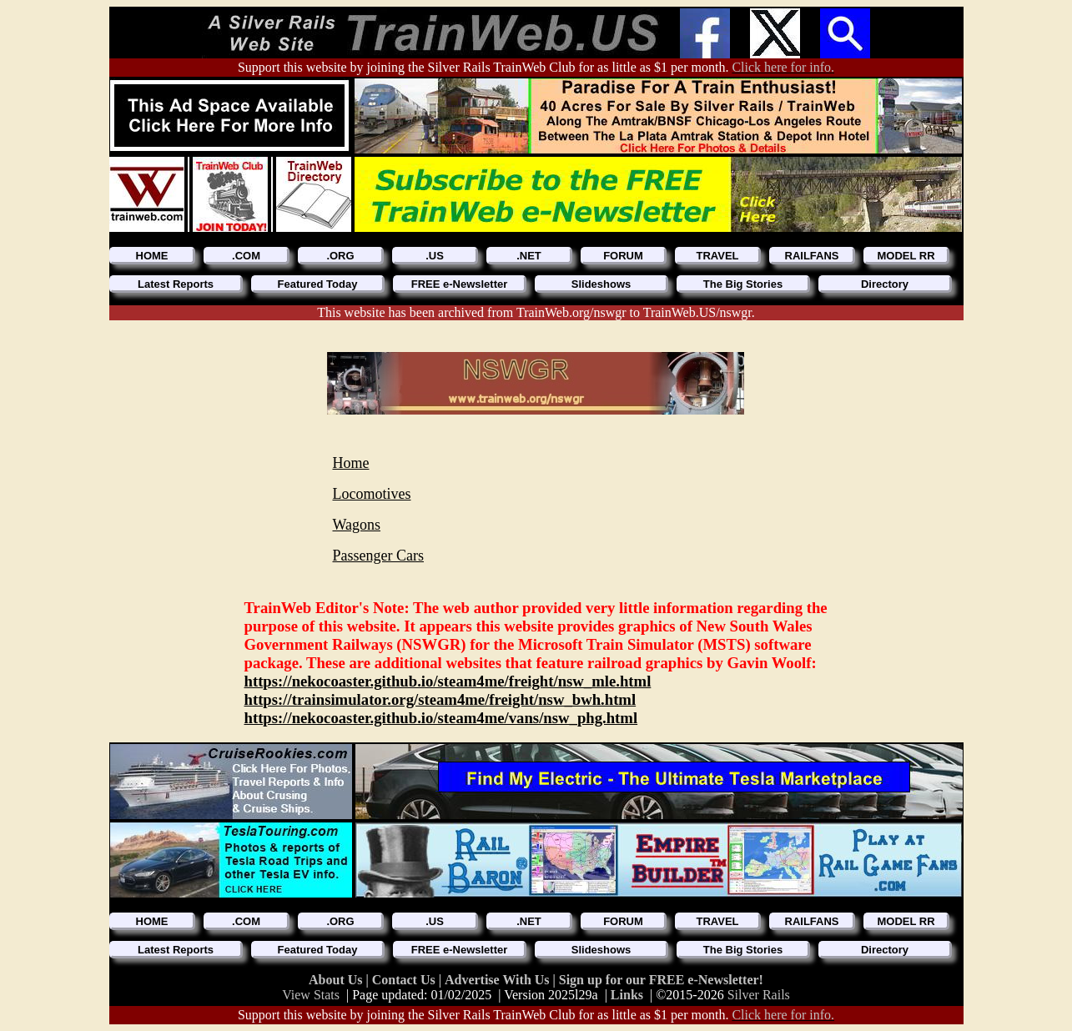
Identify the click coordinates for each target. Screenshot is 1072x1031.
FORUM (623, 255)
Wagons (357, 524)
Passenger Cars (378, 555)
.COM (246, 255)
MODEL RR (905, 255)
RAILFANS (812, 255)
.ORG (340, 255)
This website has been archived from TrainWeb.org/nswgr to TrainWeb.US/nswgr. (536, 312)
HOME (152, 255)
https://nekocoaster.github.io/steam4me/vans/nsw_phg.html (441, 718)
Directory (884, 284)
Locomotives (372, 493)
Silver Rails (758, 995)
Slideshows (601, 284)
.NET (528, 255)
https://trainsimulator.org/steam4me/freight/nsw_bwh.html (440, 699)
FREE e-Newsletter (459, 284)
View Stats (311, 995)
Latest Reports (176, 284)
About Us (337, 980)
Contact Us (405, 980)
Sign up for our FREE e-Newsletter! (661, 980)
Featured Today (318, 284)
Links (627, 995)
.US (434, 255)
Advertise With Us (499, 980)
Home (351, 463)
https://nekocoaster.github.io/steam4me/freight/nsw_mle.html (448, 681)
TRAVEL (717, 255)
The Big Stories (743, 284)
